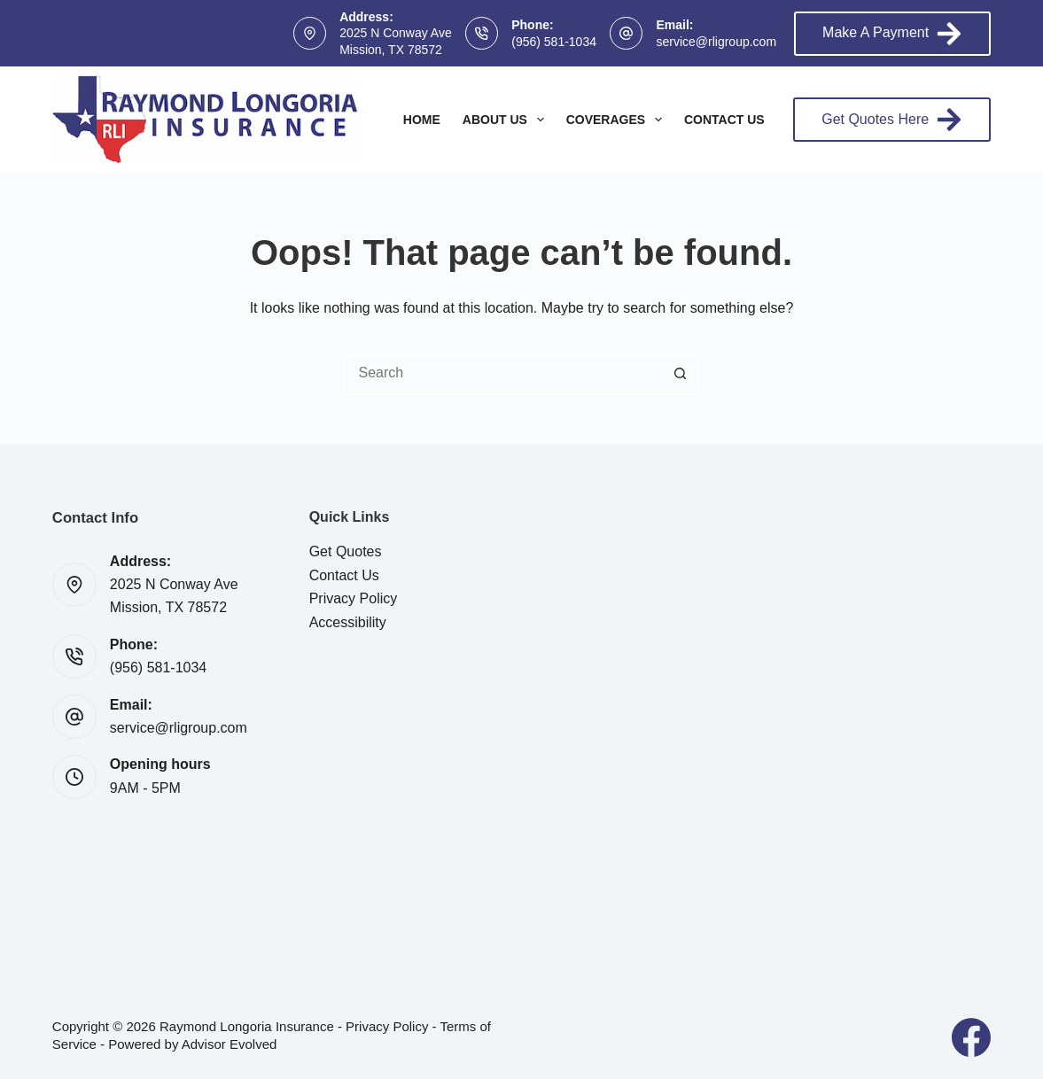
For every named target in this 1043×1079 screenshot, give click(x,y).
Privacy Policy (353, 598)
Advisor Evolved (229, 1044)
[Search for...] (503, 373)
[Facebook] (971, 1037)
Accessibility (347, 622)
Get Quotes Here (891, 119)
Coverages (617, 119)
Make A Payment (892, 33)
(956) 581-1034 (553, 42)
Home (421, 120)
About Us (507, 119)
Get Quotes (345, 551)
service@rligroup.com (716, 42)
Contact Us (724, 120)
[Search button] (680, 373)
